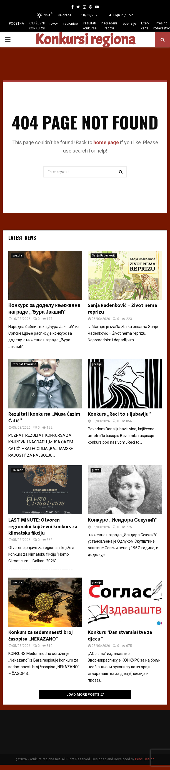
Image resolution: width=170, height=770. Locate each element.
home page (106, 142)
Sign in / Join (121, 15)
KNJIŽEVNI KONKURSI (37, 25)
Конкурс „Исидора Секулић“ (123, 520)
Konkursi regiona (85, 40)
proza (95, 470)
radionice (70, 24)
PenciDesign (144, 759)
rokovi (54, 24)
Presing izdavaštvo (161, 25)
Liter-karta (145, 25)
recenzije (129, 24)
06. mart (17, 470)
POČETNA (16, 24)
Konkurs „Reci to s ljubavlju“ (119, 414)
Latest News (22, 237)
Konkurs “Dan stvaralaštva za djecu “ (120, 635)
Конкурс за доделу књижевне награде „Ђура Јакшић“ (44, 308)
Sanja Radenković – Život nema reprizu (122, 308)
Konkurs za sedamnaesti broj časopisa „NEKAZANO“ (40, 635)
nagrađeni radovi (109, 25)
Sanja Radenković (103, 255)
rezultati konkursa (89, 25)
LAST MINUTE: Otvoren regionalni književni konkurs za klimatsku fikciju (42, 526)
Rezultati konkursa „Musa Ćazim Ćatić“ (44, 417)
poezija (17, 255)
